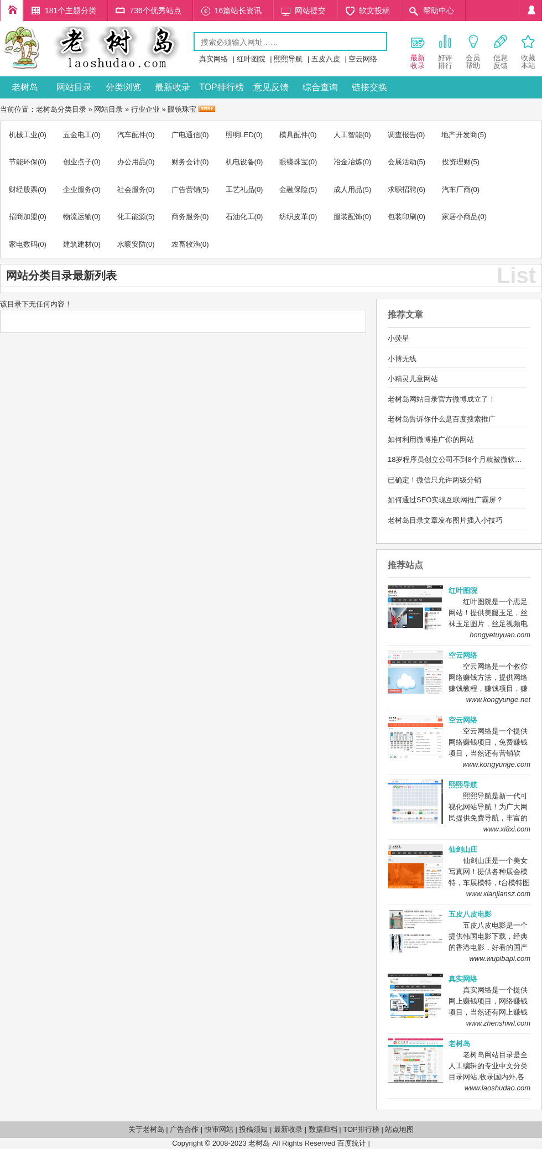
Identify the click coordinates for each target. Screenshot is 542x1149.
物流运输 (77, 216)
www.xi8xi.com (506, 829)
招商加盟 (23, 216)
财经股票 (23, 189)
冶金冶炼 (347, 162)
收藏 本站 (528, 51)
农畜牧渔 (185, 244)
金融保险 (293, 189)
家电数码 (23, 244)
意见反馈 (271, 87)
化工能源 (131, 216)
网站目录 (74, 87)
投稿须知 (253, 1129)
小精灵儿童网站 (413, 379)
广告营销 (185, 189)
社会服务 (131, 189)
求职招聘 (402, 189)
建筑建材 (77, 244)
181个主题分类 (70, 10)
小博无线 (402, 359)
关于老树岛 (146, 1129)
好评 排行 (445, 51)
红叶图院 (251, 59)
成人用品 (347, 189)
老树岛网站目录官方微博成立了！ (442, 399)
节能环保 (23, 162)
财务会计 (185, 162)
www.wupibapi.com (499, 958)
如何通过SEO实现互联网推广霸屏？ (445, 500)
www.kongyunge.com (496, 764)
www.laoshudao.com (497, 1088)
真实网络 (213, 59)
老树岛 (25, 87)
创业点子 (77, 162)
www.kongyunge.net (498, 699)
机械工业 (23, 135)
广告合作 (184, 1129)
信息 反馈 (500, 51)
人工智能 (347, 135)
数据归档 (323, 1129)
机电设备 (240, 162)
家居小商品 (460, 216)
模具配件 (293, 135)
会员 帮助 (473, 51)
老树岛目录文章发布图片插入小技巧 (445, 520)
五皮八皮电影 (470, 914)
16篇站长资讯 (238, 10)
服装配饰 (347, 216)
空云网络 (362, 59)
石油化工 (240, 216)
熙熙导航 (288, 59)
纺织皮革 (293, 216)
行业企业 (145, 109)
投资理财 (456, 162)
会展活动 (402, 162)
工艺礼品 (240, 189)
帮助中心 (438, 10)
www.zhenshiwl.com (498, 1023)
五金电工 (77, 135)
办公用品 (131, 162)
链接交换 (369, 87)
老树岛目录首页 (11, 10)
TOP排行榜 (221, 87)
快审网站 (219, 1129)
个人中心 (530, 10)
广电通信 (185, 135)
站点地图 (399, 1129)
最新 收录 (417, 51)
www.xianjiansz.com (498, 894)
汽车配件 (131, 135)
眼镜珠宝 (182, 109)
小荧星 (398, 338)
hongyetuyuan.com (500, 635)
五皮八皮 (325, 59)
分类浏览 (123, 87)
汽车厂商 (456, 189)
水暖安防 (131, 244)
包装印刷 (402, 216)
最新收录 (172, 87)
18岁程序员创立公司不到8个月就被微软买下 (458, 459)
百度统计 (351, 1143)
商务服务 (185, 216)
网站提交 (310, 10)
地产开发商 (459, 135)
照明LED (240, 135)
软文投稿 (374, 10)
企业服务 (77, 189)
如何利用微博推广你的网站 (431, 439)
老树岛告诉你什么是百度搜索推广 (442, 419)
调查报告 (402, 135)
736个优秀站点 (155, 10)
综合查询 (320, 87)
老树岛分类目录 (61, 109)
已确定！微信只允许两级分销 (434, 480)
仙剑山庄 (463, 849)
